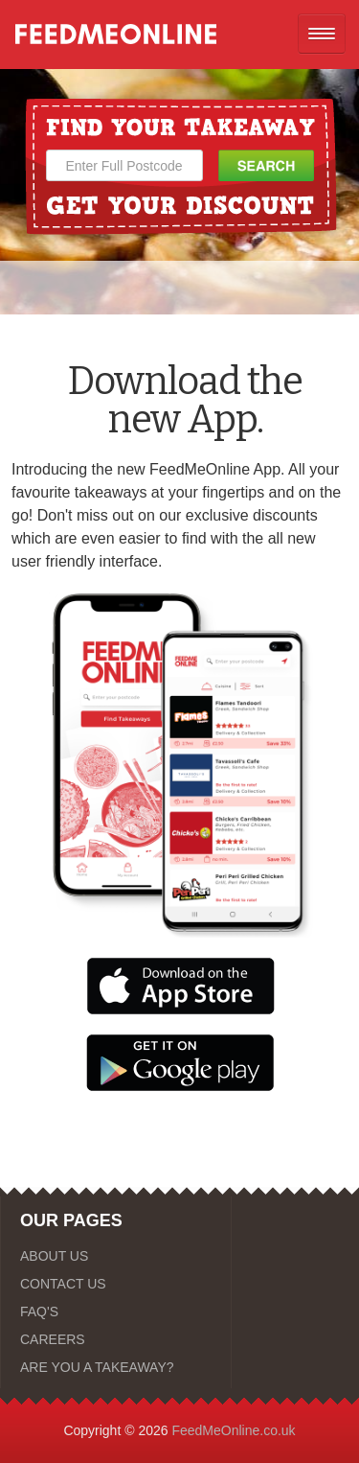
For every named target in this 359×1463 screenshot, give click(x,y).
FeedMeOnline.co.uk (233, 1430)
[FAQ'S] (116, 1311)
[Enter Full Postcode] (124, 165)
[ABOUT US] (116, 1256)
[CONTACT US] (116, 1283)
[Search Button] (266, 165)
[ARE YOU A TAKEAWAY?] (116, 1367)
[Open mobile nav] (322, 33)
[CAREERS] (116, 1339)
